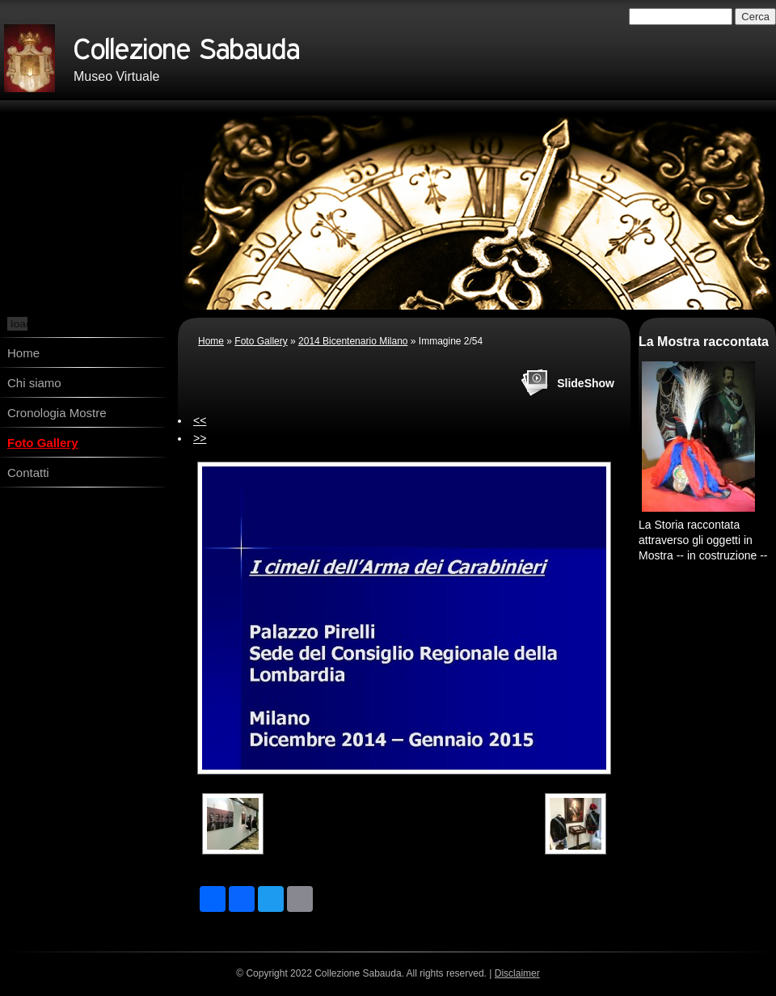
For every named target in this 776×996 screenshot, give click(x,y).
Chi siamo (34, 383)
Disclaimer (517, 973)
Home (23, 353)
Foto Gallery (42, 442)
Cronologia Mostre (57, 413)
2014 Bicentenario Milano (352, 341)
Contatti (28, 472)
